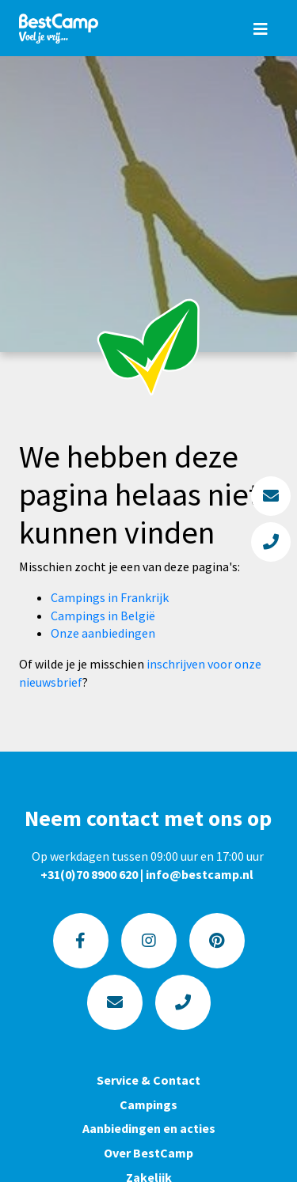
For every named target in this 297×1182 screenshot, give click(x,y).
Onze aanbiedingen (103, 633)
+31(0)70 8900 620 (89, 874)
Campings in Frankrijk (110, 597)
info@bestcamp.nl (199, 874)
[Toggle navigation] (260, 28)
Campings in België (103, 615)
